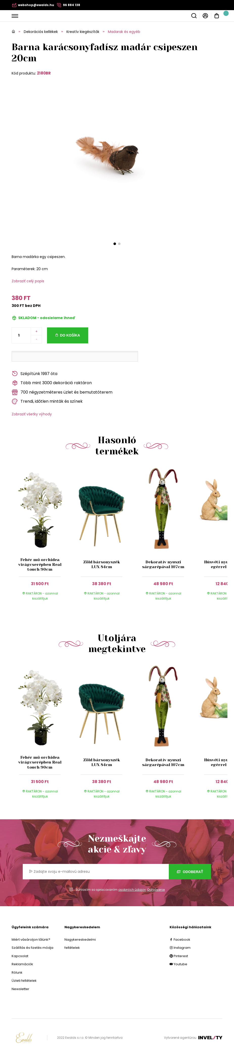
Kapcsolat (20, 956)
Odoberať (190, 872)
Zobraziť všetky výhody (32, 414)
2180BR (44, 73)
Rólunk (17, 972)
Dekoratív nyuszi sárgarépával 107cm (163, 564)
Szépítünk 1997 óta (34, 373)
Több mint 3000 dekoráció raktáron (52, 383)
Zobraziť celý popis (28, 281)
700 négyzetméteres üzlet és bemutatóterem (62, 392)
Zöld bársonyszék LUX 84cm (101, 564)
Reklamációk (22, 964)
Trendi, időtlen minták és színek (47, 401)
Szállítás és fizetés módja (32, 947)
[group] (42, 538)
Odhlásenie (156, 889)
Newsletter (20, 989)
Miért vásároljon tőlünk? (31, 939)
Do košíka (70, 335)
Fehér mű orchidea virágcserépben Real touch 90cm (40, 564)
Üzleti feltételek (24, 980)
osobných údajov (132, 889)
